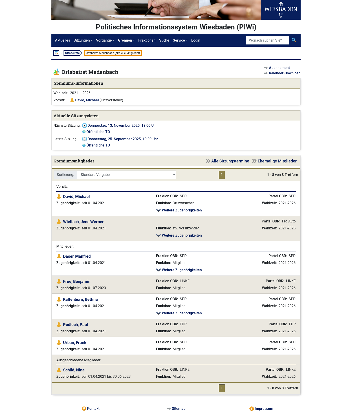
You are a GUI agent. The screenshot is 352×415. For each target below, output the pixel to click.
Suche (164, 40)
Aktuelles (62, 40)
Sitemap (178, 408)
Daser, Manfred (77, 256)
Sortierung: (65, 175)
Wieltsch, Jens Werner (83, 221)
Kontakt (93, 408)
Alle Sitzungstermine (230, 161)
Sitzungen (82, 40)
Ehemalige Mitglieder (277, 161)
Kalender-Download (285, 73)
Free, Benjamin (76, 281)
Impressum (264, 408)
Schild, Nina (74, 370)
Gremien (125, 40)
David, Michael (87, 100)
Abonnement (279, 68)
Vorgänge (104, 40)
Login (195, 40)
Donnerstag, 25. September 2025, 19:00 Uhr (123, 139)
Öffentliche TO (98, 132)
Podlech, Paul (75, 324)
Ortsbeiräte (72, 53)
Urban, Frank (74, 342)
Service (179, 40)
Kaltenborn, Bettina (80, 299)
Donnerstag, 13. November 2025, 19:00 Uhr (122, 125)
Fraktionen (147, 40)
